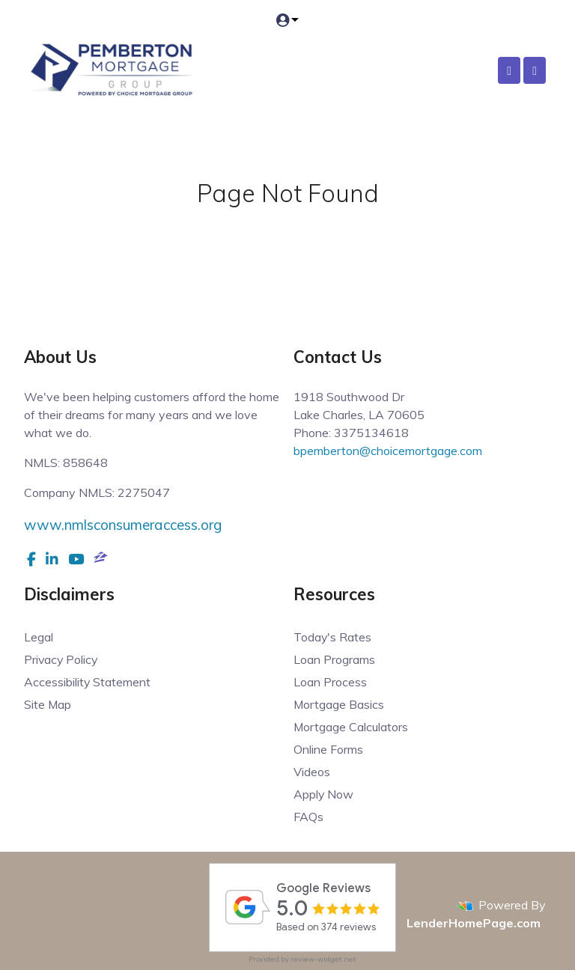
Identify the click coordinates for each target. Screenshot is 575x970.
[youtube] (76, 559)
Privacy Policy (62, 659)
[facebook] (31, 559)
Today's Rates (332, 636)
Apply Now (323, 794)
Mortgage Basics (339, 704)
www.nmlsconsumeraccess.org (123, 525)
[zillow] (101, 559)
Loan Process (330, 681)
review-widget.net (323, 959)
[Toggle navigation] (534, 70)
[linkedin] (52, 559)
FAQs (308, 816)
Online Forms (328, 749)
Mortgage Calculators (351, 726)
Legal (38, 636)
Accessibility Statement (87, 681)
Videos (311, 771)
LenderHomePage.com (474, 922)
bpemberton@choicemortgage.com (387, 450)
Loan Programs (334, 659)
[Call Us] (509, 70)
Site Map (48, 704)
